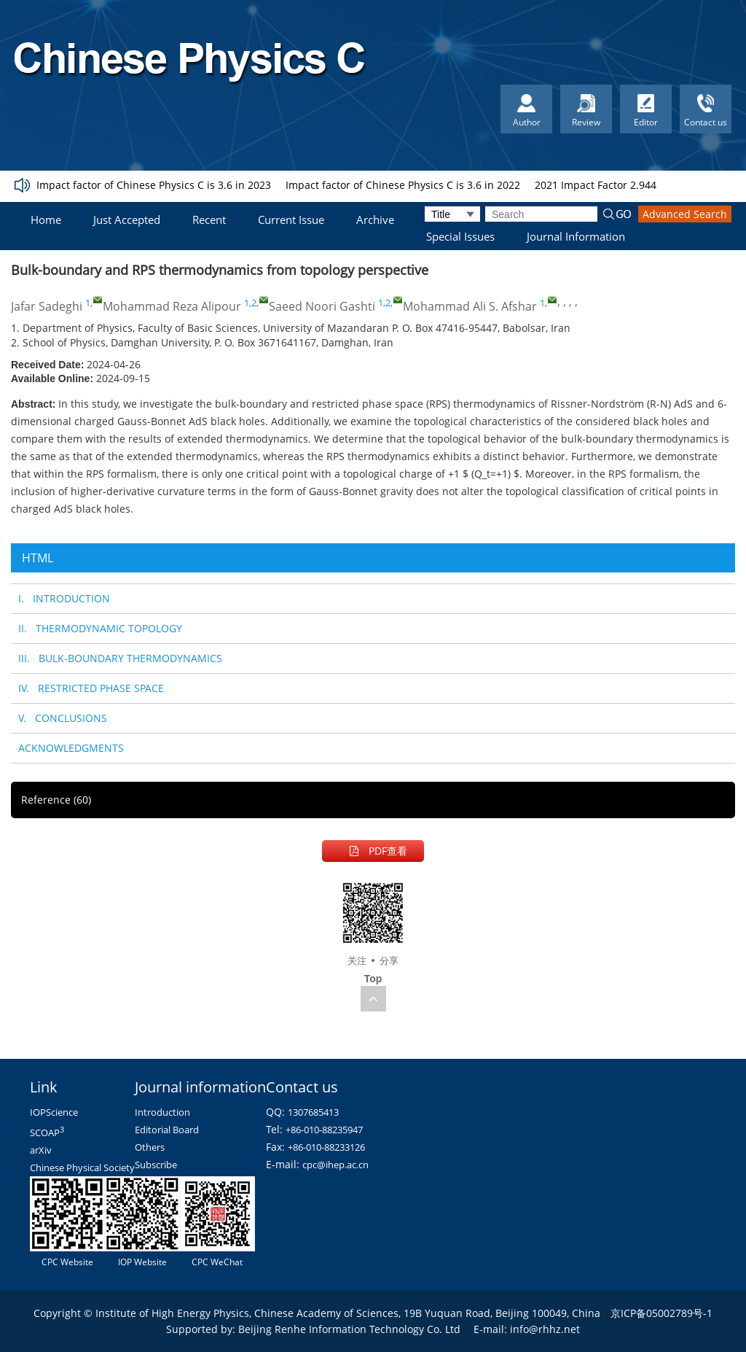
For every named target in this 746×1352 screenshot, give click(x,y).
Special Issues (460, 236)
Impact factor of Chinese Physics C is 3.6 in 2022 (403, 185)
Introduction (162, 1112)
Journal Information (576, 236)
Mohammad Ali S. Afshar (470, 306)
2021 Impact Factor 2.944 (595, 185)
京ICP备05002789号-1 (661, 1313)
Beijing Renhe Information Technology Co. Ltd (349, 1329)
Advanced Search (685, 214)
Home (46, 219)
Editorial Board (167, 1129)
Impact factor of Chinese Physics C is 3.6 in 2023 (153, 185)
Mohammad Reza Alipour (172, 306)
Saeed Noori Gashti (322, 306)
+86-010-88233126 (326, 1147)
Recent (209, 219)
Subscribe (156, 1164)
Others (150, 1147)
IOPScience (54, 1112)
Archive (375, 219)
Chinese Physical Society (82, 1167)
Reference (56, 800)
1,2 (250, 302)
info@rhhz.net (545, 1329)
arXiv (41, 1150)
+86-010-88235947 (324, 1129)
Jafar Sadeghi (46, 306)
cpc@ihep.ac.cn (335, 1164)
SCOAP (47, 1132)
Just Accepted (126, 219)
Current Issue (291, 219)
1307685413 (313, 1112)
